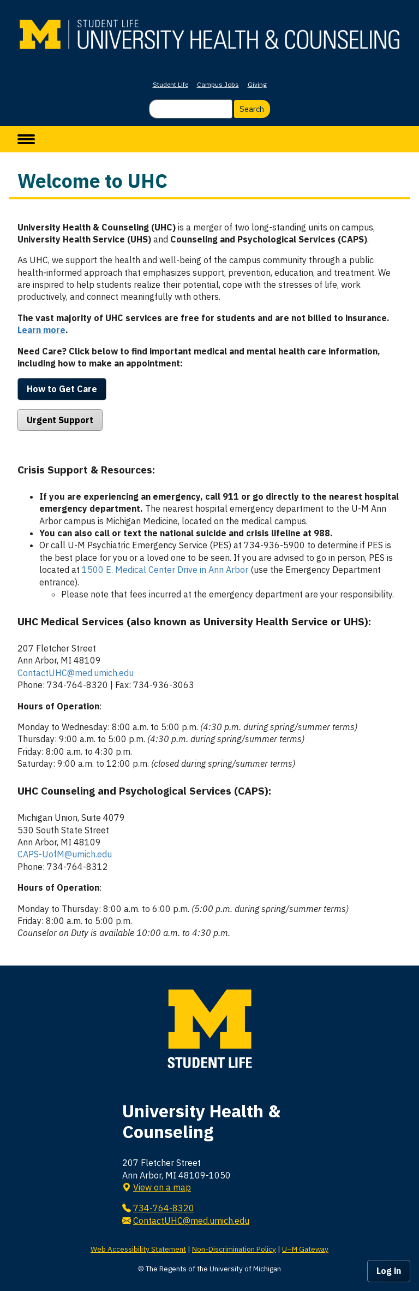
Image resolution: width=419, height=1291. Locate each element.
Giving (257, 84)
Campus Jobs (218, 84)
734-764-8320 (163, 1208)
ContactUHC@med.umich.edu (75, 672)
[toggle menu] (26, 139)
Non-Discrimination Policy (234, 1249)
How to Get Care (62, 388)
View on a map (162, 1187)
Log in (388, 1270)
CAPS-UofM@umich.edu (64, 854)
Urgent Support (60, 419)
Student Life (170, 84)
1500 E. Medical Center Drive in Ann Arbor (165, 569)
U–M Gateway (305, 1249)
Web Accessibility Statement (138, 1249)
